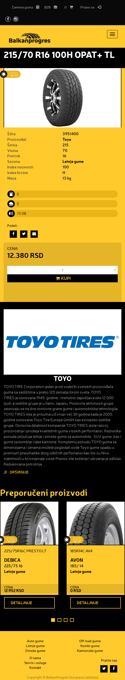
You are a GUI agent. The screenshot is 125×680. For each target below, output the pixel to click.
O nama (35, 658)
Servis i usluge (35, 663)
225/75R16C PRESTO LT (25, 550)
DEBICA (12, 560)
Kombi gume (90, 646)
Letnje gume (73, 161)
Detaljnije (21, 602)
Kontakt (35, 667)
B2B (50, 7)
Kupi (63, 278)
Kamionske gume (90, 650)
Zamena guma (25, 7)
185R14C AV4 (81, 550)
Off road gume (90, 641)
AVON (76, 560)
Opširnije (19, 471)
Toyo (66, 139)
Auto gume (35, 641)
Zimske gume (35, 650)
